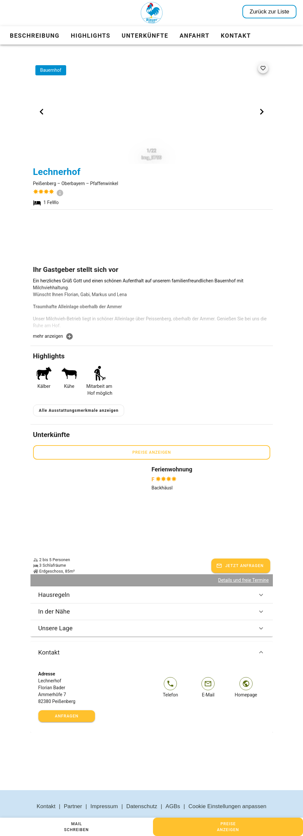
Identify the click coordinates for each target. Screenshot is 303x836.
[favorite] (263, 68)
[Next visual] (262, 112)
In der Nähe (151, 596)
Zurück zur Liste (269, 12)
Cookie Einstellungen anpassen (227, 791)
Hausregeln (151, 579)
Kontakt (151, 637)
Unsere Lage (151, 613)
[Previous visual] (41, 112)
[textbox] (151, 304)
